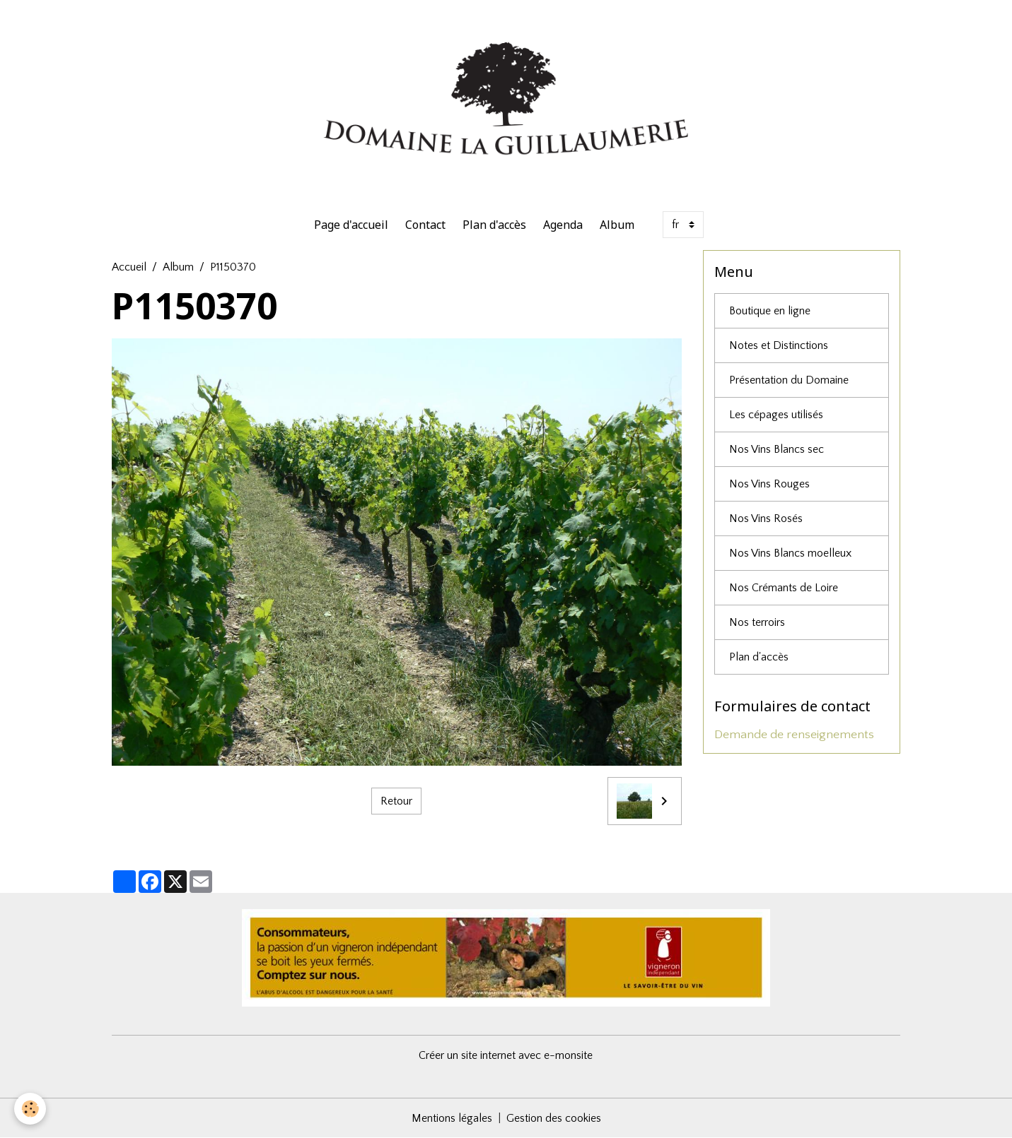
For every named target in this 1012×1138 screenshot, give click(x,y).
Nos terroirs (757, 622)
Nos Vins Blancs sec (776, 449)
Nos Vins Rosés (766, 518)
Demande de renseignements (794, 735)
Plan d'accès (494, 224)
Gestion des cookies (553, 1118)
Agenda (563, 224)
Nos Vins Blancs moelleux (790, 553)
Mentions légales (452, 1118)
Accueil (129, 267)
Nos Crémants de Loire (783, 587)
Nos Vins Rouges (769, 484)
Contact (425, 224)
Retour (396, 801)
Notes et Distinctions (778, 345)
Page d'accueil (351, 224)
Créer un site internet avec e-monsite (506, 1055)
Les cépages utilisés (776, 414)
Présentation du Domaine (789, 380)
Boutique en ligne (769, 310)
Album (617, 224)
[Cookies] (30, 1109)
